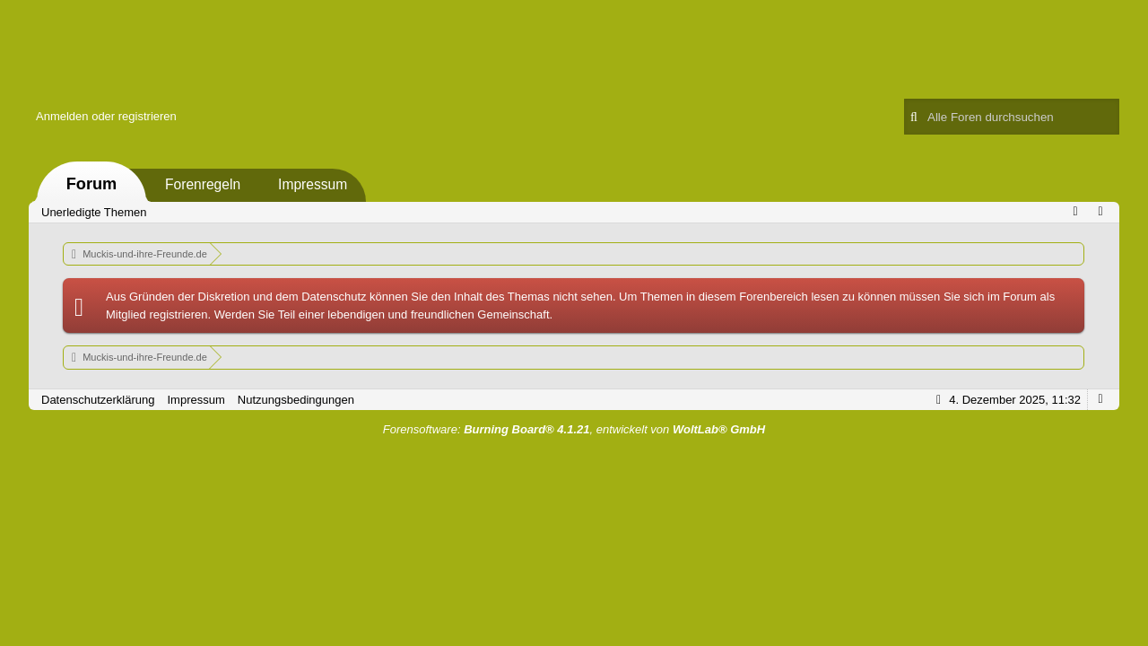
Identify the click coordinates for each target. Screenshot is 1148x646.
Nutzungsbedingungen (296, 399)
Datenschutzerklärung (97, 399)
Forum (91, 184)
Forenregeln (202, 184)
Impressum (312, 184)
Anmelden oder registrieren (106, 116)
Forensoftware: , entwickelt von (574, 429)
